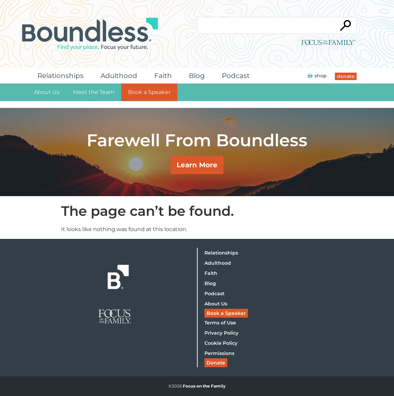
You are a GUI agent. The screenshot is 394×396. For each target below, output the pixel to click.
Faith (164, 76)
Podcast (237, 76)
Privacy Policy (221, 333)
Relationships (62, 76)
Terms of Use (220, 323)
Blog (198, 76)
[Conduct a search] (266, 25)
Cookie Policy (220, 343)
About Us (46, 92)
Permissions (219, 353)
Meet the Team (93, 92)
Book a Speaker (149, 92)
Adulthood (121, 76)
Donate (216, 363)
